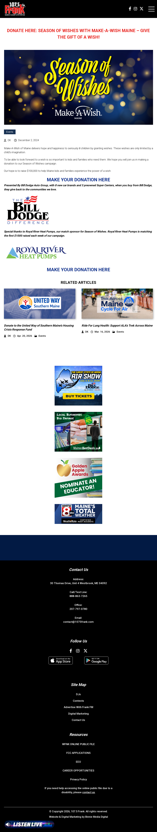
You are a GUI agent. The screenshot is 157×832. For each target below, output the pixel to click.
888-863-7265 (78, 595)
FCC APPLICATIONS (78, 752)
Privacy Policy (78, 779)
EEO (78, 761)
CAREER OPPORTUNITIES (78, 770)
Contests (78, 700)
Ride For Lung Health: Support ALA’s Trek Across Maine (117, 325)
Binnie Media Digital (96, 816)
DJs (78, 694)
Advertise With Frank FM (78, 706)
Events (9, 132)
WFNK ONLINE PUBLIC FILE (78, 743)
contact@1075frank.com (78, 621)
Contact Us (78, 719)
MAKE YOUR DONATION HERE (78, 179)
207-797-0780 (78, 608)
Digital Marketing (78, 713)
